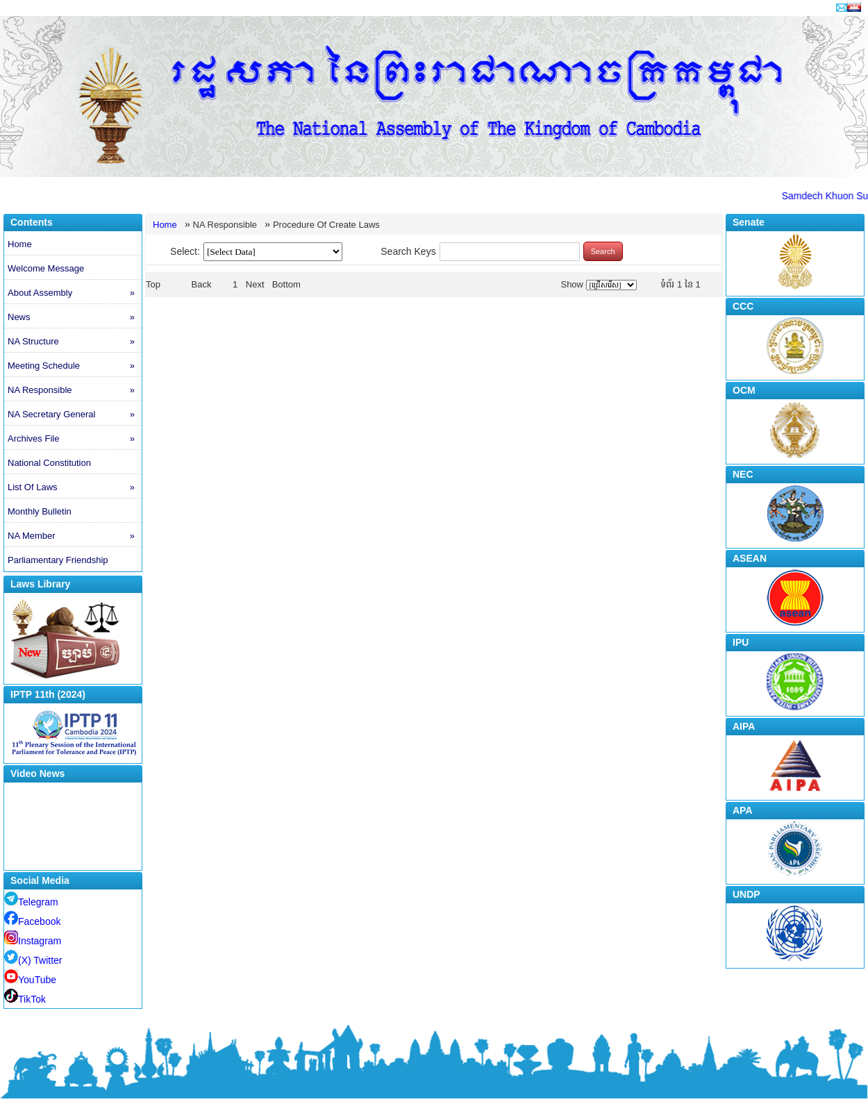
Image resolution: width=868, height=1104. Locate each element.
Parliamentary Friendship (58, 560)
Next (255, 284)
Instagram (32, 940)
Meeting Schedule (75, 366)
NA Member (75, 536)
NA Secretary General (75, 414)
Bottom (286, 284)
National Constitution (49, 463)
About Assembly (75, 293)
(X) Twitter (33, 960)
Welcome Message (46, 268)
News (75, 317)
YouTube (30, 979)
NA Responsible (75, 390)
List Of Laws (75, 487)
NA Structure (75, 341)
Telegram (31, 902)
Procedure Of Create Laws (326, 224)
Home (20, 244)
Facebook (32, 921)
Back (202, 284)
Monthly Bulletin (40, 511)
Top (153, 284)
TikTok (25, 999)
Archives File (75, 439)
